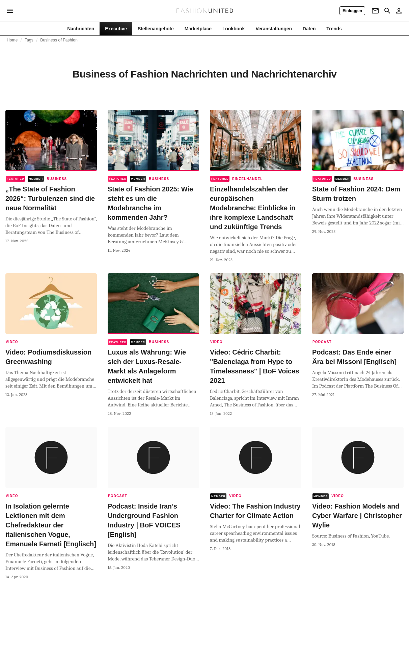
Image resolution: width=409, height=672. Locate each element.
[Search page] (387, 11)
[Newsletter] (375, 11)
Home (12, 40)
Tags (29, 40)
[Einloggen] (352, 10)
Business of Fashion (59, 40)
